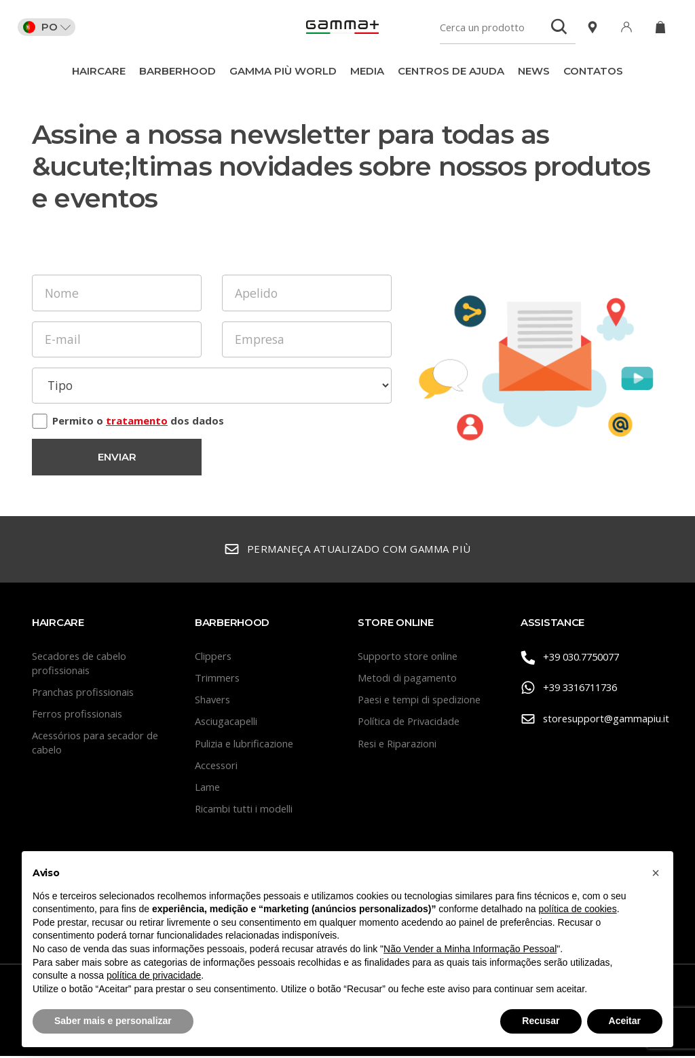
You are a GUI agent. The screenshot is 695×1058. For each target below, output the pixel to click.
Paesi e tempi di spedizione (422, 701)
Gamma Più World (283, 70)
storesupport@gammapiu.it (592, 720)
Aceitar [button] (625, 1020)
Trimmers (218, 679)
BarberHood (177, 70)
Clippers (214, 658)
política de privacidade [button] (154, 975)
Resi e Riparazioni (399, 745)
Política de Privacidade (410, 723)
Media (367, 70)
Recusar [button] (540, 1020)
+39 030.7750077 (574, 659)
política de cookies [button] (577, 908)
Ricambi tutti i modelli (244, 811)
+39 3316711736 (573, 689)
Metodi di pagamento (408, 679)
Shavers (213, 701)
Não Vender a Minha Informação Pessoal (470, 948)
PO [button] (49, 27)
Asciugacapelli (227, 723)
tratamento (137, 422)
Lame (208, 789)
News (534, 70)
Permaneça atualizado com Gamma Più (347, 552)
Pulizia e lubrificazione (246, 745)
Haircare (99, 70)
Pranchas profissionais (84, 694)
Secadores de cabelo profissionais (81, 665)
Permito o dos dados (138, 422)
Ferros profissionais (79, 715)
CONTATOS (593, 70)
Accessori (217, 767)
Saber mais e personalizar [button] (113, 1020)
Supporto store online (408, 658)
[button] (655, 873)
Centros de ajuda (451, 70)
